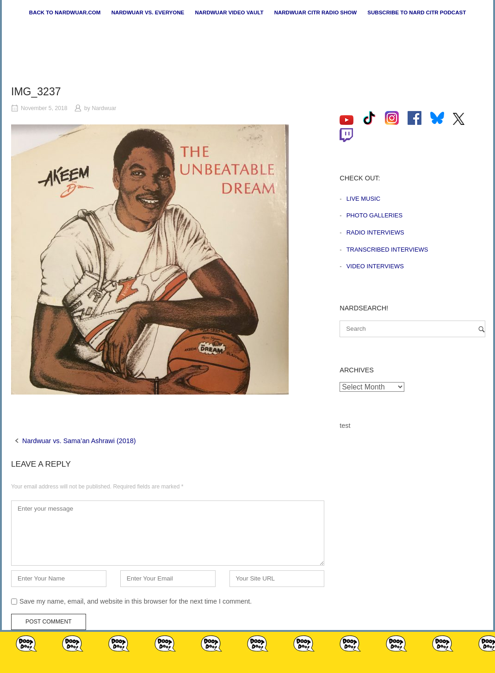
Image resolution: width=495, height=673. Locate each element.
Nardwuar (104, 108)
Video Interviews (375, 266)
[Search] (481, 329)
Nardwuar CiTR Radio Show (315, 12)
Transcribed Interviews (387, 249)
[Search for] (412, 329)
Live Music (363, 198)
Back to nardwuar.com (65, 12)
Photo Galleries (374, 215)
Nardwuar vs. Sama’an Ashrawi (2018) (79, 441)
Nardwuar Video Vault (229, 12)
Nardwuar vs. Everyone (148, 12)
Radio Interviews (375, 232)
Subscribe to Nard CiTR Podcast (416, 12)
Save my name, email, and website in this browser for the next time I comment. (135, 601)
